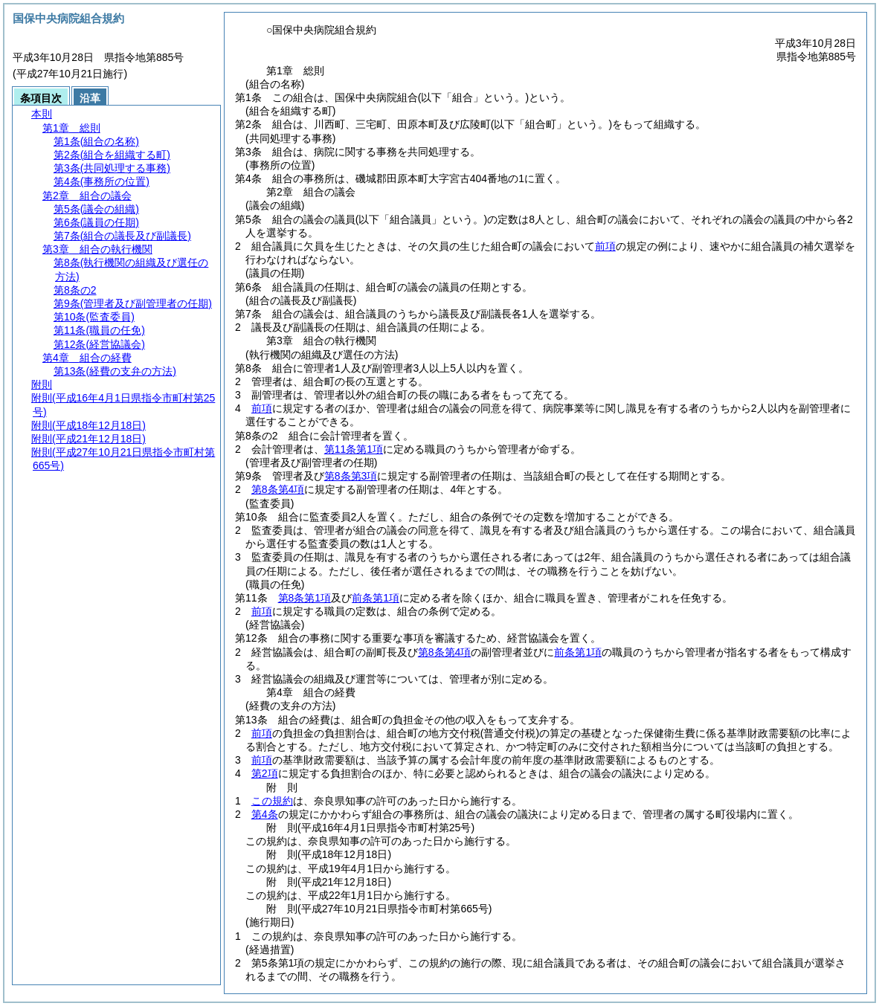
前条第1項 (375, 598)
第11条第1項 (353, 449)
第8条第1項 (305, 598)
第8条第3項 (351, 476)
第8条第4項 (278, 489)
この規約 (272, 801)
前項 (605, 246)
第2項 (264, 773)
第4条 (264, 814)
